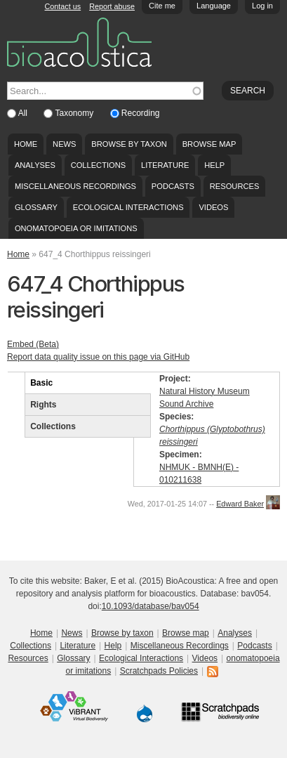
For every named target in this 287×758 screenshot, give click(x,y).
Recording (140, 113)
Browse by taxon (129, 144)
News (64, 144)
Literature (165, 165)
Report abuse (112, 6)
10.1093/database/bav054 (150, 606)
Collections (98, 165)
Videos (213, 207)
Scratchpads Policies (159, 671)
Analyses (35, 165)
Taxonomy (75, 113)
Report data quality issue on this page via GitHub (98, 357)
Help (214, 165)
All (24, 113)
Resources (234, 186)
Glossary (36, 207)
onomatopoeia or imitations (76, 228)
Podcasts (173, 186)
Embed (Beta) (33, 344)
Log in (262, 5)
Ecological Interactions (128, 207)
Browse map (209, 144)
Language (213, 5)
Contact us (63, 6)
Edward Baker (240, 503)
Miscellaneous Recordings (75, 186)
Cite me (162, 5)
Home (25, 144)
